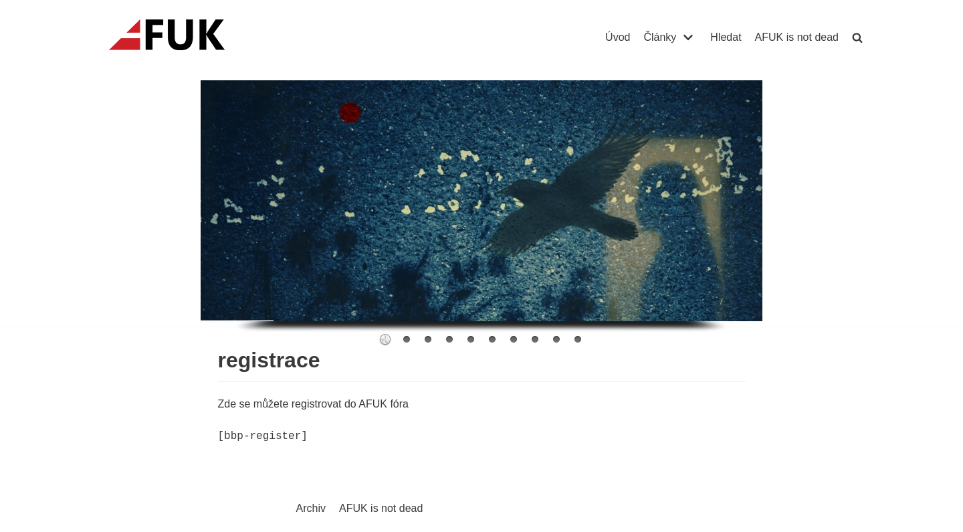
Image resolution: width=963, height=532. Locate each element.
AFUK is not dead (797, 37)
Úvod (617, 37)
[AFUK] (182, 37)
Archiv (311, 508)
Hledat (725, 37)
